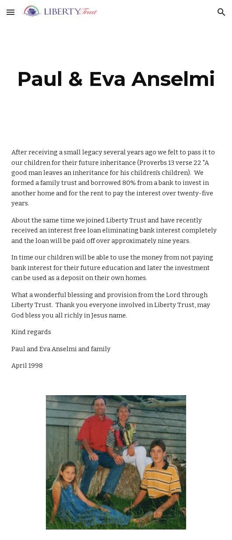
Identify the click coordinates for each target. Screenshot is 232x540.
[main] (116, 79)
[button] (10, 12)
